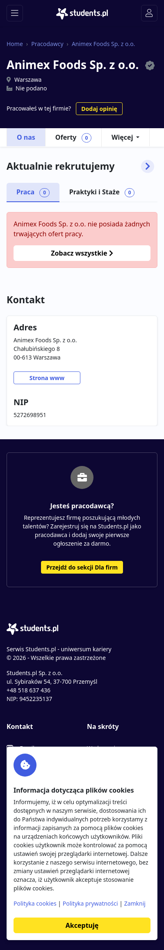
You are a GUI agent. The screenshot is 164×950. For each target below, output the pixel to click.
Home (15, 44)
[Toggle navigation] (15, 13)
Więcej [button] (122, 137)
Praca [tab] (33, 192)
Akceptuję (82, 925)
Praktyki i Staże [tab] (102, 192)
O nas (26, 137)
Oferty (73, 138)
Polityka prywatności (90, 903)
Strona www (47, 378)
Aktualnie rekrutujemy (80, 166)
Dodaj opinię (99, 109)
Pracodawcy (47, 44)
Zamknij (135, 903)
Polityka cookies (35, 903)
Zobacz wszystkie (82, 253)
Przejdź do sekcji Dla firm (82, 567)
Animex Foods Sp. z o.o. (103, 44)
